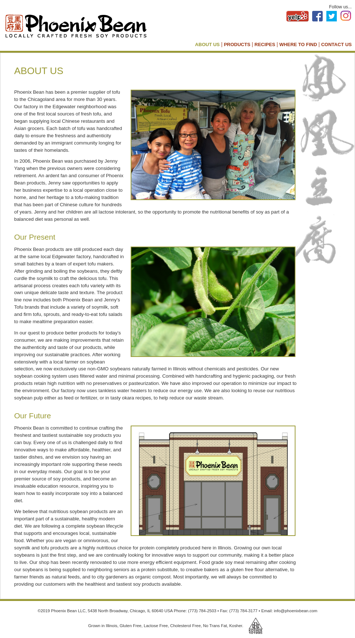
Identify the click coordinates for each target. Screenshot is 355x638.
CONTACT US (336, 44)
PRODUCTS (237, 44)
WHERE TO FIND (298, 44)
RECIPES (264, 44)
